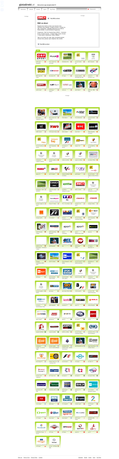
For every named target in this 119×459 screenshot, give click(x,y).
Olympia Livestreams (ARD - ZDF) (40, 263)
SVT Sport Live (52, 375)
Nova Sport (51, 418)
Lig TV (89, 432)
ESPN (89, 319)
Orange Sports (39, 217)
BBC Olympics (91, 61)
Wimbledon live (65, 61)
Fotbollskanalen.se (53, 389)
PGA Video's (64, 117)
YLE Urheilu (38, 403)
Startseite (23, 9)
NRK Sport (51, 403)
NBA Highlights (52, 305)
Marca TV (38, 174)
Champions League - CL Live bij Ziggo (40, 348)
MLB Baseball (52, 246)
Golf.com (64, 90)
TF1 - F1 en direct (66, 203)
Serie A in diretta (78, 277)
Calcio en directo (65, 160)
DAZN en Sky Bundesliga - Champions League (41, 248)
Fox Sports (77, 319)
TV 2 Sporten (65, 403)
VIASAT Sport (78, 403)
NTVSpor (64, 432)
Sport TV (77, 305)
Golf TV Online (52, 261)
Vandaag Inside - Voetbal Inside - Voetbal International (67, 348)
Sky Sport (51, 291)
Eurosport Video (91, 375)
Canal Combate (52, 332)
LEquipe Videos (91, 203)
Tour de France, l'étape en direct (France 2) (93, 176)
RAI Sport (38, 277)
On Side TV (90, 361)
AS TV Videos (52, 174)
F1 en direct (51, 217)
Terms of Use (26, 457)
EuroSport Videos (92, 160)
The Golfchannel (78, 117)
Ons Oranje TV (39, 361)
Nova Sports (64, 418)
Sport (44, 9)
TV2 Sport (77, 361)
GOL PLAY (77, 131)
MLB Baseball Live (79, 346)
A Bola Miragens (91, 305)
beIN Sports (77, 174)
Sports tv (77, 432)
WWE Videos (39, 131)
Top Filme (52, 9)
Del (63, 246)
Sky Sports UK (52, 75)
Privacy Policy (34, 457)
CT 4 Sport (38, 418)
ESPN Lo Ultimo (65, 332)
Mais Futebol (39, 319)
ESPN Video (38, 90)
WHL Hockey (65, 131)
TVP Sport (38, 446)
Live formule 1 (65, 361)
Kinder (38, 9)
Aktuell (31, 9)
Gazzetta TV (64, 305)
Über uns (20, 457)
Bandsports (51, 319)
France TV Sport (52, 203)
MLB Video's (77, 90)
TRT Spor (51, 432)
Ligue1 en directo (78, 160)
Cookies (40, 457)
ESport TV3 (77, 145)
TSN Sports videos (53, 131)
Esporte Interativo (40, 332)
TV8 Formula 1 (78, 291)
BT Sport (64, 75)
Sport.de (90, 231)
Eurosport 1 (64, 375)
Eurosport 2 (77, 375)
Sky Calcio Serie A (66, 291)
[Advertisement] (39, 1)
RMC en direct (78, 189)
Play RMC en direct (45, 44)
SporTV (63, 319)
